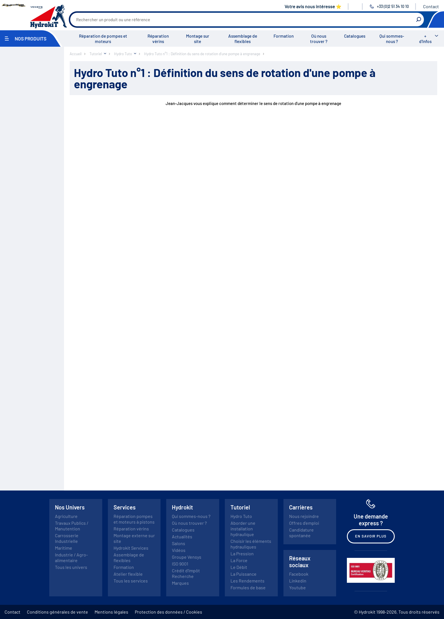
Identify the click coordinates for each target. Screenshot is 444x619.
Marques (180, 583)
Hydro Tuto (241, 516)
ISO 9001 (180, 563)
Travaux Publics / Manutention (71, 525)
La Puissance (243, 574)
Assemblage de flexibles (242, 38)
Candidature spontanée (301, 532)
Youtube (297, 587)
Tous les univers (71, 567)
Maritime (63, 548)
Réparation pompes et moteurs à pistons (134, 518)
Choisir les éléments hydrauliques (250, 543)
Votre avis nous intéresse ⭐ (313, 6)
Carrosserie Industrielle (66, 538)
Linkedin (297, 580)
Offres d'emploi (304, 523)
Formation (284, 35)
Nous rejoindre (304, 516)
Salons (178, 543)
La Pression (242, 553)
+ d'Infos (425, 38)
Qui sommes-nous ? (391, 38)
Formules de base (248, 587)
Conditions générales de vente (57, 611)
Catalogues (354, 35)
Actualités (182, 536)
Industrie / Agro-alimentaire (71, 557)
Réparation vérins (158, 38)
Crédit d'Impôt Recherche (186, 573)
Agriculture (66, 516)
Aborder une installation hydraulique (242, 528)
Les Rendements (247, 580)
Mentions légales (111, 611)
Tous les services (131, 580)
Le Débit (238, 567)
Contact (431, 6)
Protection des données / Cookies (168, 611)
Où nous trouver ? (318, 38)
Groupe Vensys (186, 557)
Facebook (298, 574)
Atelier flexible (128, 574)
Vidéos (178, 550)
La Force (238, 560)
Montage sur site (197, 38)
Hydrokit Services (131, 548)
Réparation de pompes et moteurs (103, 38)
